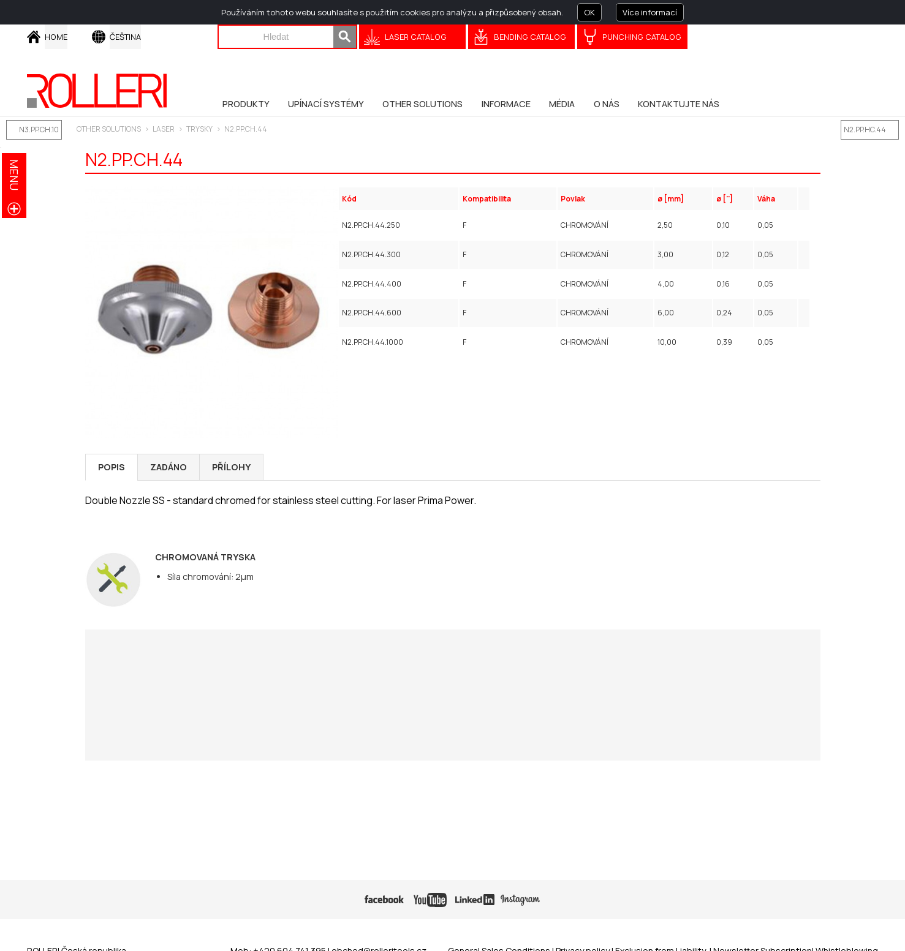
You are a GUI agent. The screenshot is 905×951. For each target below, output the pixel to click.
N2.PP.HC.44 (865, 129)
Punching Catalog (641, 36)
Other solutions (109, 129)
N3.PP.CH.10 (39, 129)
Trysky (199, 129)
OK (589, 12)
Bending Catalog (530, 36)
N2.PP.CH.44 (245, 129)
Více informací (650, 12)
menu (14, 174)
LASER (164, 129)
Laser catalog (416, 36)
